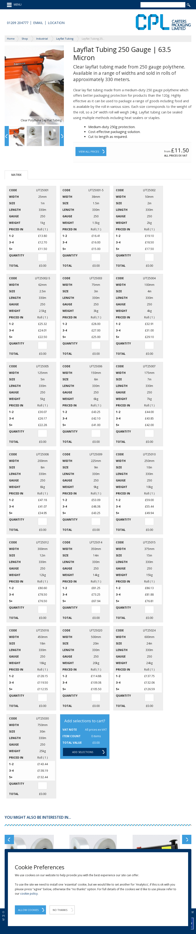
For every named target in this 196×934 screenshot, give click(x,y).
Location (56, 23)
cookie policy (29, 894)
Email (38, 23)
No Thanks (60, 910)
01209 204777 (17, 23)
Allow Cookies (28, 910)
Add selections (82, 752)
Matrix (16, 175)
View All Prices (89, 151)
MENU (14, 5)
